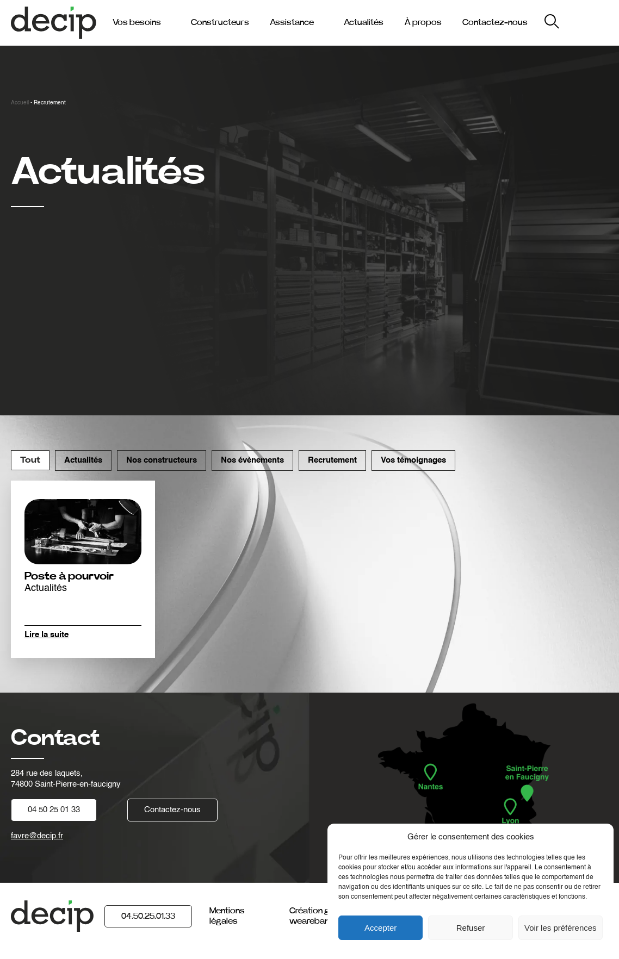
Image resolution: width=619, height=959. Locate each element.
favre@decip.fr (37, 836)
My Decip (591, 22)
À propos (423, 22)
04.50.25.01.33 (148, 916)
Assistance (292, 22)
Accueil (20, 102)
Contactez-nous (495, 22)
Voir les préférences (560, 927)
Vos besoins (137, 22)
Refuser (470, 927)
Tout (30, 460)
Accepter (380, 927)
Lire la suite (46, 635)
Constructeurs (220, 22)
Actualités (363, 22)
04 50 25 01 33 (54, 810)
